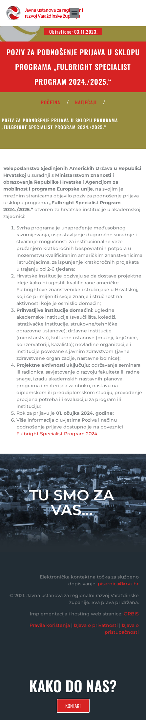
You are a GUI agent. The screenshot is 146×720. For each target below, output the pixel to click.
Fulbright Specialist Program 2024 (56, 434)
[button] (74, 13)
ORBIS (131, 614)
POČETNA (50, 102)
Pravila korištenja (50, 625)
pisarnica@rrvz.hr (118, 584)
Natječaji (86, 102)
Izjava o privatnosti (96, 625)
